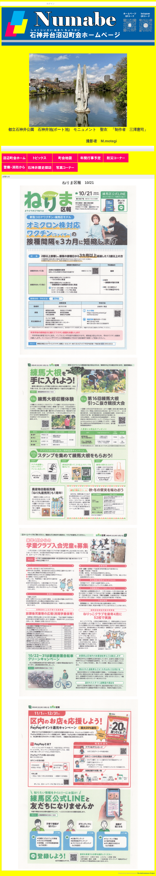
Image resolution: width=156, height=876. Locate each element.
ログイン (51, 3)
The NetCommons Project (146, 873)
